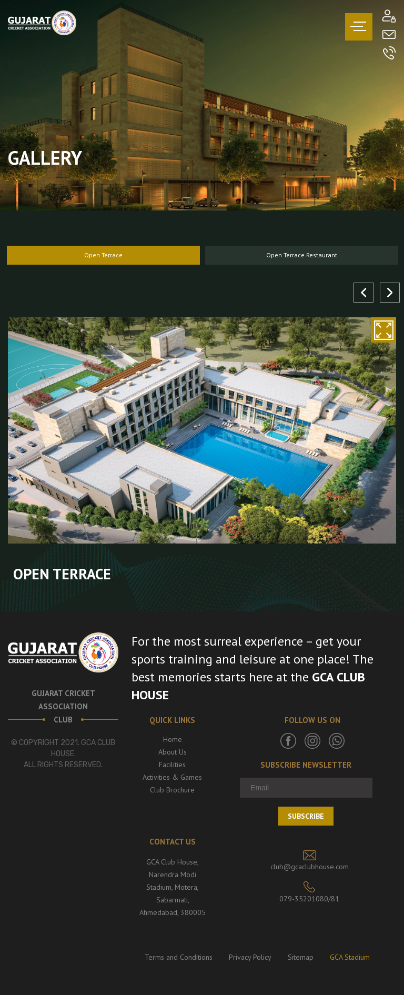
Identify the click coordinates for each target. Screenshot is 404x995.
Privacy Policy (250, 957)
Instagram (312, 741)
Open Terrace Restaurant (301, 255)
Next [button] (390, 293)
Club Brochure (172, 790)
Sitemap (301, 957)
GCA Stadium (350, 957)
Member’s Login (389, 16)
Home (172, 739)
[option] (103, 255)
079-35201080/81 (309, 898)
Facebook (288, 741)
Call (389, 52)
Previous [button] (363, 293)
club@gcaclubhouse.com (309, 866)
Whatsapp (337, 741)
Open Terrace (103, 255)
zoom (383, 330)
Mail (389, 34)
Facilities (172, 764)
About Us (172, 752)
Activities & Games (172, 777)
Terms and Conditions (179, 957)
